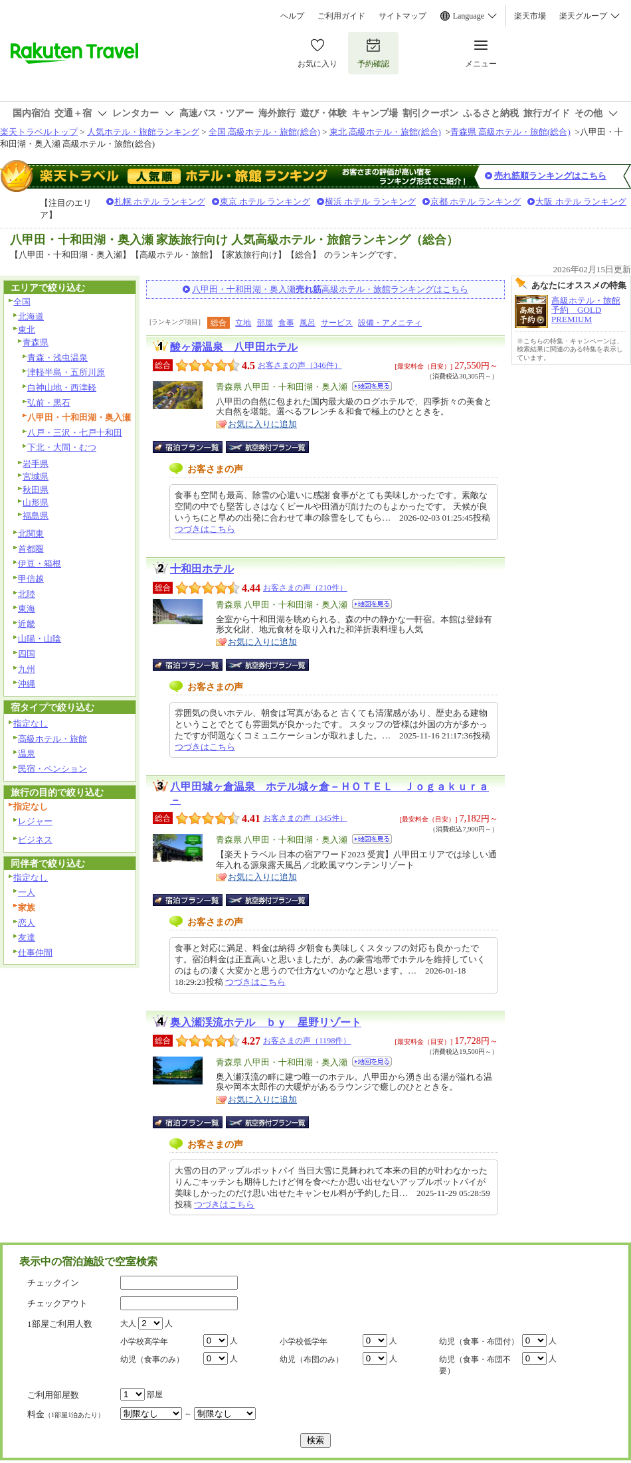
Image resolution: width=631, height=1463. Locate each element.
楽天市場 (530, 16)
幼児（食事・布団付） (479, 1341)
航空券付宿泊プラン (267, 447)
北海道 (31, 316)
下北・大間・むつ (61, 447)
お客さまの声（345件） (305, 818)
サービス (337, 322)
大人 (128, 1323)
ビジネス (35, 840)
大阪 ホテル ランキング (580, 202)
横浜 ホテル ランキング (370, 202)
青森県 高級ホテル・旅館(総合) (510, 132)
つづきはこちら (205, 529)
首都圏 (31, 549)
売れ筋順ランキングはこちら (550, 176)
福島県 (35, 516)
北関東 (31, 534)
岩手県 (35, 464)
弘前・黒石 (48, 403)
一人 (26, 892)
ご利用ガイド (341, 16)
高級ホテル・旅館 (52, 739)
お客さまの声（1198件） (307, 1040)
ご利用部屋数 (53, 1395)
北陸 (26, 594)
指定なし (30, 724)
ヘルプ (292, 16)
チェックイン (53, 1283)
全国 (22, 302)
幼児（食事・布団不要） (475, 1365)
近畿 (26, 624)
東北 (26, 330)
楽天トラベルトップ (39, 132)
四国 (26, 654)
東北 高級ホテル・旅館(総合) (385, 132)
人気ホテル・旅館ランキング (143, 132)
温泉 (26, 753)
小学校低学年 (303, 1341)
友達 (26, 937)
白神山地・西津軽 (61, 387)
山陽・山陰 (39, 639)
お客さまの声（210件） (305, 587)
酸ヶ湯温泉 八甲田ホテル (234, 347)
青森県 (35, 342)
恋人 (26, 923)
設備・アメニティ (390, 322)
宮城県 (35, 476)
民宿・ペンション (52, 769)
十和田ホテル (202, 568)
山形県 (35, 502)
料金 (65, 1414)
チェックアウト (57, 1303)
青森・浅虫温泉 (57, 358)
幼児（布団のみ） (311, 1359)
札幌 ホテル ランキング (159, 202)
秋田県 (35, 490)
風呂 (308, 322)
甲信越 (31, 579)
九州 (26, 669)
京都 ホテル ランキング (475, 202)
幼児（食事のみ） (152, 1359)
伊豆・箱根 (39, 563)
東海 (26, 609)
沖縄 (26, 684)
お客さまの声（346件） (300, 365)
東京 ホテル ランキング (265, 202)
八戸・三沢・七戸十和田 (74, 433)
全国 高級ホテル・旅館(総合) (264, 132)
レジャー (35, 821)
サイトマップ (402, 16)
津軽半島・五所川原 (66, 372)
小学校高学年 (144, 1341)
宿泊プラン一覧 (194, 447)
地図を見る (372, 386)
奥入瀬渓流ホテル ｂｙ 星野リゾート (265, 1022)
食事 (286, 322)
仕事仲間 (35, 953)
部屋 (265, 322)
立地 (243, 322)
